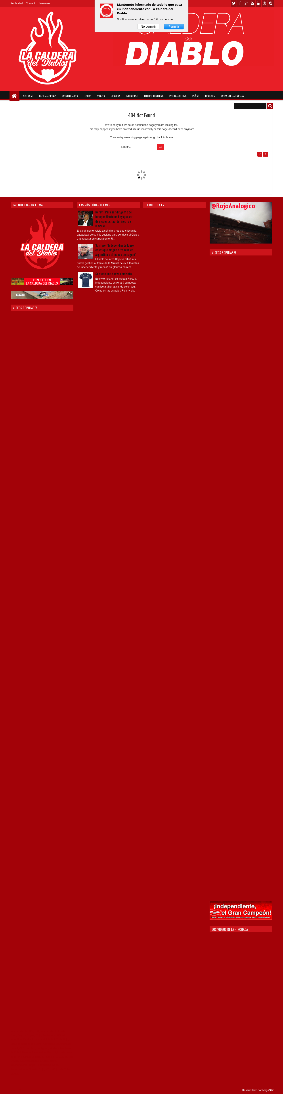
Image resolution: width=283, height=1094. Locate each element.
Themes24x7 (16, 1090)
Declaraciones (48, 96)
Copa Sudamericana (233, 96)
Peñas (195, 96)
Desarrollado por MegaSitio (258, 1090)
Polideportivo (178, 96)
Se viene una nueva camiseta (113, 273)
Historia (210, 96)
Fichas (88, 96)
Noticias (28, 96)
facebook (240, 3)
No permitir (148, 26)
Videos (101, 96)
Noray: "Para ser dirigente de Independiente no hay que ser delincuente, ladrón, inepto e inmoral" (113, 219)
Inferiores (132, 96)
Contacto (31, 3)
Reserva (115, 96)
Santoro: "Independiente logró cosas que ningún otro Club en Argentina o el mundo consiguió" (115, 250)
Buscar (270, 106)
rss (252, 3)
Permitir (173, 26)
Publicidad (16, 3)
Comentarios (70, 96)
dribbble (265, 3)
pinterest (271, 3)
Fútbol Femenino (154, 96)
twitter (234, 3)
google (246, 3)
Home (14, 96)
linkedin (258, 3)
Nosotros (44, 3)
